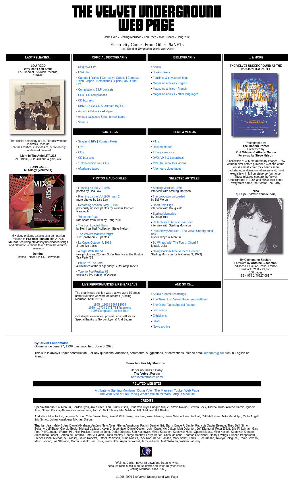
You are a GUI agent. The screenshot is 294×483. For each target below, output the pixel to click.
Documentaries (162, 146)
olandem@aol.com (217, 353)
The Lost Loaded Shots (93, 225)
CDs (81, 95)
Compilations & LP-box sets (95, 89)
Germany (108, 77)
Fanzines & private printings (170, 77)
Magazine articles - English (170, 83)
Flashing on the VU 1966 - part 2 (99, 196)
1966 (105, 304)
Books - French (162, 72)
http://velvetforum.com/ (147, 377)
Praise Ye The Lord (90, 263)
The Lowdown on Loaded (169, 196)
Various (83, 122)
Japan (90, 81)
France (94, 77)
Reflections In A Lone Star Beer (173, 222)
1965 (96, 304)
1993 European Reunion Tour (109, 310)
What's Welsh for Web (155, 394)
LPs (80, 146)
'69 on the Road (88, 216)
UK (126, 81)
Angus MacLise (184, 394)
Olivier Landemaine (53, 343)
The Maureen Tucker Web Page (176, 390)
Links (156, 321)
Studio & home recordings (169, 294)
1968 (122, 304)
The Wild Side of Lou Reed (118, 394)
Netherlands (104, 81)
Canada (83, 77)
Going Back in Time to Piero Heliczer (176, 251)
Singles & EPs (87, 67)
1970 (100, 307)
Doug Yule (144, 390)
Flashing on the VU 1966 (94, 187)
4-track (82, 111)
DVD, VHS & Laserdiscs (168, 157)
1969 (91, 307)
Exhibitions (160, 315)
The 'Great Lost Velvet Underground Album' (180, 299)
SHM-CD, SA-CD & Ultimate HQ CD (101, 105)
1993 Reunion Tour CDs (93, 163)
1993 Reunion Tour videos (169, 163)
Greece (120, 77)
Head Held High (162, 205)
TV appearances (163, 152)
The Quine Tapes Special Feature (174, 304)
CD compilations (96, 95)
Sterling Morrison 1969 (167, 187)
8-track (94, 111)
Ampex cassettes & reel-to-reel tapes (101, 116)
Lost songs (160, 310)
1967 (114, 304)
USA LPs (84, 72)
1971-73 (111, 307)
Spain (118, 81)
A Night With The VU (91, 251)
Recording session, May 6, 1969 (98, 205)
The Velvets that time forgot (95, 234)
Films (156, 141)
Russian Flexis (108, 141)
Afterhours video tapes (167, 168)
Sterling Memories (164, 213)
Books (157, 67)
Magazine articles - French (170, 88)
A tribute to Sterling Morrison (115, 390)
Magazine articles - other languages (175, 94)
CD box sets (86, 100)
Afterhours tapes (88, 168)
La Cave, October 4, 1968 (94, 242)
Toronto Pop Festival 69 (93, 271)
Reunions (125, 307)
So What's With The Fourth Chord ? (175, 242)
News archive (161, 326)
